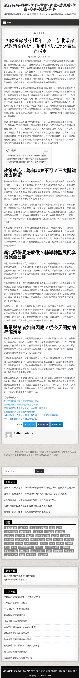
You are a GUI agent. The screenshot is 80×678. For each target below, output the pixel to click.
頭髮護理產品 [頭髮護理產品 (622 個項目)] (11, 554)
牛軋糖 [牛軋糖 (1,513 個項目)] (60, 543)
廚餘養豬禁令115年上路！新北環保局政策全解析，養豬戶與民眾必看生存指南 (40, 45)
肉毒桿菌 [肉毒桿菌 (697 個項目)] (65, 547)
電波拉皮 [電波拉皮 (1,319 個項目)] (69, 550)
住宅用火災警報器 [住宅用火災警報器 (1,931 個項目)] (38, 527)
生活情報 (40, 33)
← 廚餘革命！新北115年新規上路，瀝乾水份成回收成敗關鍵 (30, 455)
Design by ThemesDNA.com (40, 676)
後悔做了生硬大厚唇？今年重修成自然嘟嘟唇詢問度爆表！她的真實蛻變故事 (39, 487)
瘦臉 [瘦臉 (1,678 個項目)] (7, 547)
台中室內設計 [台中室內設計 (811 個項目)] (11, 531)
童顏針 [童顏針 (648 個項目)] (39, 547)
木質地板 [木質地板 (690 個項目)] (65, 535)
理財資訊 (8, 597)
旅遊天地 (8, 627)
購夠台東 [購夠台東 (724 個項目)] (24, 550)
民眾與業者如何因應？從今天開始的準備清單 (26, 162)
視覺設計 (8, 645)
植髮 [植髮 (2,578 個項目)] (49, 539)
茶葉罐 (23, 579)
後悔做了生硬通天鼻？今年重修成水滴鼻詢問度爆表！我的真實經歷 (35, 493)
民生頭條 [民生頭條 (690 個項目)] (58, 539)
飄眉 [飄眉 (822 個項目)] (22, 554)
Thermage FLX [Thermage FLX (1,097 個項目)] (10, 527)
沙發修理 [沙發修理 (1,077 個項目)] (69, 539)
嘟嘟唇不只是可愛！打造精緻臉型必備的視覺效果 (27, 512)
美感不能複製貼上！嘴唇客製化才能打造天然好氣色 (28, 505)
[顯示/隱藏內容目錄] (44, 151)
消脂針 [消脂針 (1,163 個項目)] (43, 543)
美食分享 (8, 657)
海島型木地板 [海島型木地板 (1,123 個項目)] (31, 543)
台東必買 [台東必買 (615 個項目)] (49, 531)
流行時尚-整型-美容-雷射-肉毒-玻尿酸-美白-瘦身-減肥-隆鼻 (40, 7)
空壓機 (19, 576)
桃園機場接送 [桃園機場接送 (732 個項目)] (22, 539)
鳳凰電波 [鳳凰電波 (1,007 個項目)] (42, 554)
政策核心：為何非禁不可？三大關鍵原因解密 (26, 155)
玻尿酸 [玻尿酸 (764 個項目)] (69, 543)
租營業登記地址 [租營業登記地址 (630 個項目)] (26, 547)
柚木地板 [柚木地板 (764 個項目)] (9, 539)
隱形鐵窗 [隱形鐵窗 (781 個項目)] (58, 550)
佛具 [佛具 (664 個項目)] (52, 527)
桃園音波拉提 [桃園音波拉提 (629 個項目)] (37, 539)
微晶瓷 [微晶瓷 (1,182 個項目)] (30, 535)
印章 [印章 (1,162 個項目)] (59, 527)
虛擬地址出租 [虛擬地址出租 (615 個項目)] (11, 550)
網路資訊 (8, 633)
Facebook (43, 424)
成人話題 (8, 651)
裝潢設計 (8, 639)
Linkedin (56, 424)
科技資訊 (8, 603)
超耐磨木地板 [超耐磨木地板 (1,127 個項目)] (37, 550)
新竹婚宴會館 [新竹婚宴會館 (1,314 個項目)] (42, 535)
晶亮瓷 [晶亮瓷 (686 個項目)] (55, 535)
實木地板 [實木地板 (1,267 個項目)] (20, 535)
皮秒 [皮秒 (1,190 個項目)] (14, 547)
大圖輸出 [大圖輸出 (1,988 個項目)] (60, 531)
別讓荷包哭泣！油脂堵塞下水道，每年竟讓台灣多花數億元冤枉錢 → (46, 452)
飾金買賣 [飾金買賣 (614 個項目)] (31, 554)
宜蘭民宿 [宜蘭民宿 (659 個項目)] (9, 535)
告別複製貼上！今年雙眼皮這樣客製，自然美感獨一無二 (30, 500)
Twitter (30, 424)
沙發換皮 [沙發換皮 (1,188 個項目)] (9, 543)
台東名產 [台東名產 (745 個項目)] (37, 531)
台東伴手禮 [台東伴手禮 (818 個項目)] (25, 531)
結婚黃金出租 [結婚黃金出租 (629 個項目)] (51, 547)
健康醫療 (8, 615)
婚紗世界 (8, 621)
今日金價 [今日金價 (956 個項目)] (23, 527)
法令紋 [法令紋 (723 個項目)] (19, 543)
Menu (9, 22)
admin (33, 56)
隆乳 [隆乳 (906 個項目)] (49, 550)
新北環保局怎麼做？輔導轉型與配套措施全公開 (27, 159)
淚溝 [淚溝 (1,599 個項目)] (52, 543)
